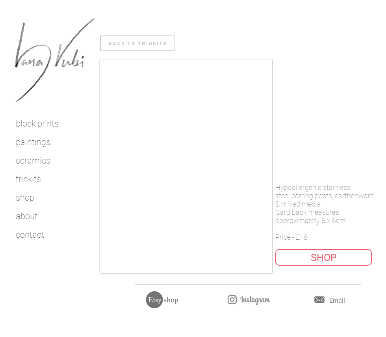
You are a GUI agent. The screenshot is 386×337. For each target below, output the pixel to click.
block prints (37, 123)
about (26, 216)
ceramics (33, 161)
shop (25, 198)
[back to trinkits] (137, 43)
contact (30, 235)
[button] (323, 257)
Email (337, 300)
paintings (33, 142)
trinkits (28, 179)
